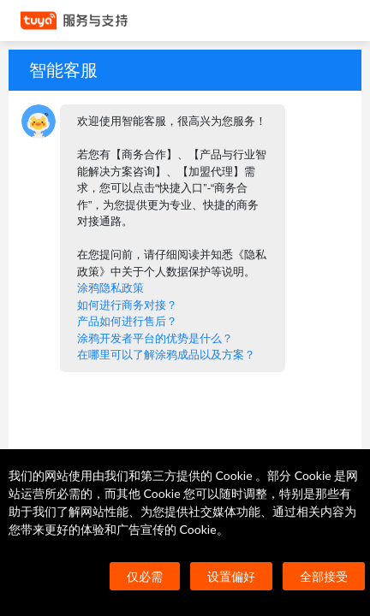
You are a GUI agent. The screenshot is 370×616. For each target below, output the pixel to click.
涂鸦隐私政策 (110, 287)
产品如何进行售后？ (127, 321)
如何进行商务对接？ (127, 305)
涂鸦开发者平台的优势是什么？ (155, 338)
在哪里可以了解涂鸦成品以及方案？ (166, 354)
